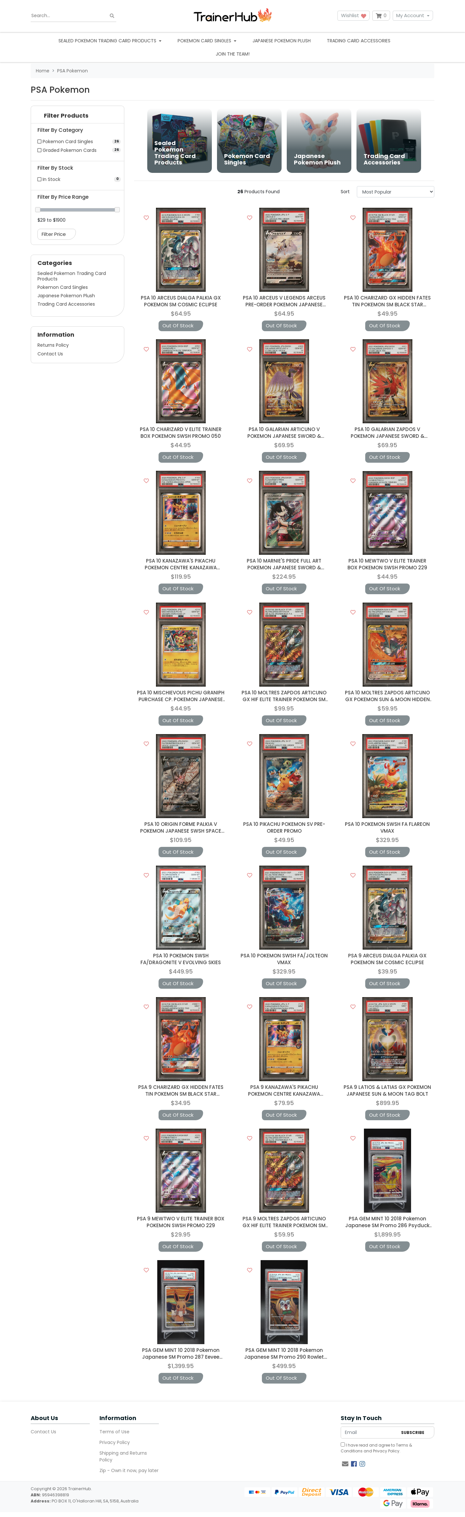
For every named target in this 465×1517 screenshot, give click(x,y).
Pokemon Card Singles (62, 287)
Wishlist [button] (353, 15)
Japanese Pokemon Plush (282, 40)
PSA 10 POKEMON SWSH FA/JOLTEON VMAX (284, 959)
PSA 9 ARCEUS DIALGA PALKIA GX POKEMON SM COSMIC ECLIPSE (387, 959)
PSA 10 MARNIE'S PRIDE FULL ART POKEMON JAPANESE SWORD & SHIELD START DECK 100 (284, 567)
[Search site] (112, 15)
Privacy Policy (114, 1442)
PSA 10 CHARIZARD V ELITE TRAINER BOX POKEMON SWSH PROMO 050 (181, 432)
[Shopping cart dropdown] (381, 16)
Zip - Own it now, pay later (129, 1470)
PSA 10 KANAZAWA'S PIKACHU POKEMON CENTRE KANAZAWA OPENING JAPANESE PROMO (181, 567)
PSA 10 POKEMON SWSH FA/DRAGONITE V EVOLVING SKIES (180, 959)
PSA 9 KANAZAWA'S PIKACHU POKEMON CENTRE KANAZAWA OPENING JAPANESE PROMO (284, 1094)
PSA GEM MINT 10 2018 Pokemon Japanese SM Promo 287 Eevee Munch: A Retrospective (181, 1357)
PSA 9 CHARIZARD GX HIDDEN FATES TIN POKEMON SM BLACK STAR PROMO (180, 1094)
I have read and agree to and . (376, 1448)
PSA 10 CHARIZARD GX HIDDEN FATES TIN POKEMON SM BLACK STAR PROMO (387, 304)
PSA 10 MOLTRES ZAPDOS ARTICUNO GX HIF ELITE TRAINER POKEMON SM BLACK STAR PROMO (284, 699)
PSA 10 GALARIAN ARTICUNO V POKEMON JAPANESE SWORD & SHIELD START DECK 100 (284, 436)
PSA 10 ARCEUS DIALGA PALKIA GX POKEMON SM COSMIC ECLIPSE (181, 301)
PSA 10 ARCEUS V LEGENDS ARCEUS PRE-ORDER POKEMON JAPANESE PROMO (284, 304)
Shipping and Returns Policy (123, 1456)
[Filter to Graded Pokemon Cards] (77, 150)
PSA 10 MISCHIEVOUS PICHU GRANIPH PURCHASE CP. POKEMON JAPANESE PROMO (180, 699)
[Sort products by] (395, 191)
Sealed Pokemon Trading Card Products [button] (108, 40)
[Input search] (73, 16)
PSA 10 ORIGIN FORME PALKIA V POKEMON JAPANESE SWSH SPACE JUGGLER (180, 831)
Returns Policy (53, 345)
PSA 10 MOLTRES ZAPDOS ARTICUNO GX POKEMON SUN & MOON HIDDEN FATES (387, 699)
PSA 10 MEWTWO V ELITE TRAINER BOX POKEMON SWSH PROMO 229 (387, 564)
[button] (77, 117)
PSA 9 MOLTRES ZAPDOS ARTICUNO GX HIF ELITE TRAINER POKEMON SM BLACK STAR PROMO (284, 1225)
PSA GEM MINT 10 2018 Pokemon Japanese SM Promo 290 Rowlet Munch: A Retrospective (284, 1357)
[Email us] (345, 1464)
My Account (410, 15)
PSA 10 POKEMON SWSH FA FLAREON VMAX (387, 827)
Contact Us (50, 354)
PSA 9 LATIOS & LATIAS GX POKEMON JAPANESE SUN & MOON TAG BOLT (387, 1090)
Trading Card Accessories (358, 40)
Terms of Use (114, 1431)
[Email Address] (369, 1432)
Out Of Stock (177, 325)
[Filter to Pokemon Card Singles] (77, 141)
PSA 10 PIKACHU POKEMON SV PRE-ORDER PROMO (284, 827)
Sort (345, 191)
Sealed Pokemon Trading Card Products (71, 276)
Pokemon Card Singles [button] (205, 40)
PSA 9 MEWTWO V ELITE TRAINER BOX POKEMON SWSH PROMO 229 (180, 1222)
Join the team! (233, 54)
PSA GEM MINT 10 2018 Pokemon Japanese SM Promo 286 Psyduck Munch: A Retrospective (387, 1225)
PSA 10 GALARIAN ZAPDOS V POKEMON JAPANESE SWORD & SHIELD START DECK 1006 (387, 436)
